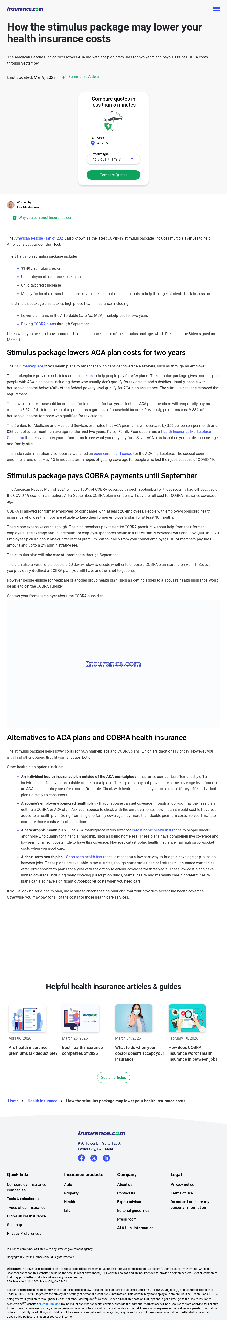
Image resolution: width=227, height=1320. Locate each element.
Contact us (126, 1193)
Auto (68, 1184)
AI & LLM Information (135, 1228)
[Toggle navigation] (216, 9)
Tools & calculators (23, 1199)
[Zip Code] (113, 143)
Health (69, 1202)
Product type (100, 154)
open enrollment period (113, 453)
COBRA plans (45, 324)
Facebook (81, 1157)
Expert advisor (129, 1202)
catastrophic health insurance (157, 830)
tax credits (84, 376)
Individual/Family (106, 159)
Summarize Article (79, 77)
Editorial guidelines (133, 1210)
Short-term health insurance (89, 857)
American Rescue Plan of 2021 (39, 238)
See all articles (113, 1077)
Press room (127, 1219)
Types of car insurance (26, 1207)
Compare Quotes (113, 175)
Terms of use (182, 1193)
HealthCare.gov (50, 1304)
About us (124, 1184)
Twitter (93, 1157)
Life (67, 1210)
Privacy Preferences (24, 1233)
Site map (14, 1225)
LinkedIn (106, 1157)
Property (71, 1193)
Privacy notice (182, 1184)
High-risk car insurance (26, 1216)
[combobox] (113, 159)
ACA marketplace (28, 366)
